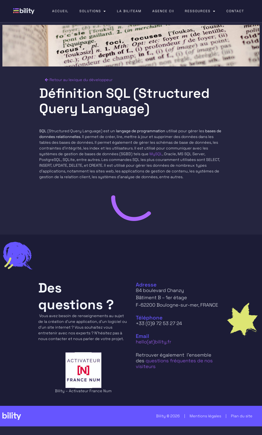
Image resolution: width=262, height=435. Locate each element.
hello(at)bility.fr (153, 342)
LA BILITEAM (129, 11)
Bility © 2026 (168, 415)
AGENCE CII (163, 11)
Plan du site (241, 415)
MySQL (155, 153)
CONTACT (235, 11)
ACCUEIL (60, 11)
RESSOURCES (200, 11)
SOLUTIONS (92, 11)
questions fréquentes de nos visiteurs (174, 363)
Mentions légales (205, 415)
